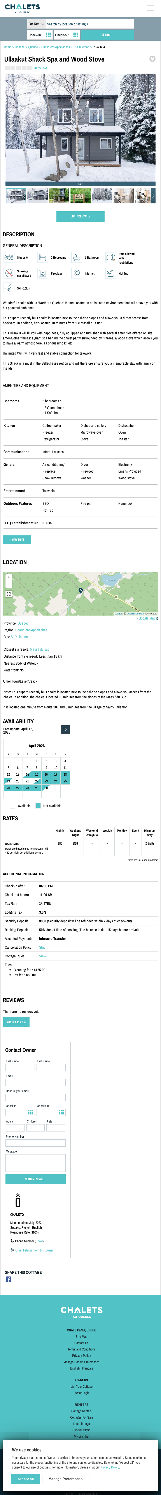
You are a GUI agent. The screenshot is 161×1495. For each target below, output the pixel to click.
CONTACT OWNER (80, 216)
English (75, 1368)
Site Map (81, 1336)
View (42, 955)
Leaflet (118, 613)
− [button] (8, 584)
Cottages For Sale (81, 1417)
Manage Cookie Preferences (81, 1361)
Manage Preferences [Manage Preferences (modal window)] (66, 1479)
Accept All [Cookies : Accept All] (26, 1479)
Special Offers (81, 1430)
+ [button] (8, 577)
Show (39, 1241)
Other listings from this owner (34, 1250)
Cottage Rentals (81, 1411)
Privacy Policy (81, 1355)
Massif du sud (39, 649)
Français (87, 1368)
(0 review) (40, 67)
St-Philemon (19, 636)
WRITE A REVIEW (16, 1022)
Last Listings (81, 1423)
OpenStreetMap (135, 613)
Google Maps (147, 618)
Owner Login (81, 1392)
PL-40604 (99, 46)
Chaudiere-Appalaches (31, 629)
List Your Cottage (81, 1386)
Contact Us (81, 1342)
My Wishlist (81, 1436)
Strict (42, 947)
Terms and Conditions (82, 1349)
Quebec (23, 623)
